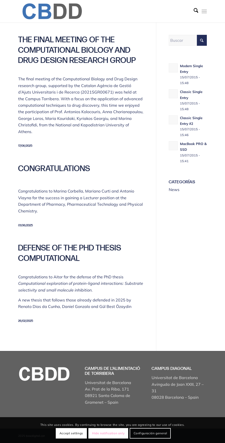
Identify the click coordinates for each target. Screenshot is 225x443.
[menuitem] (193, 11)
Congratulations (54, 169)
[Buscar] (193, 11)
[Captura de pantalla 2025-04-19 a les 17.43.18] (52, 11)
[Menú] (204, 11)
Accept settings (71, 433)
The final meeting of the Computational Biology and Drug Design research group (77, 50)
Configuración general (150, 433)
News (174, 189)
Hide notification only (108, 433)
